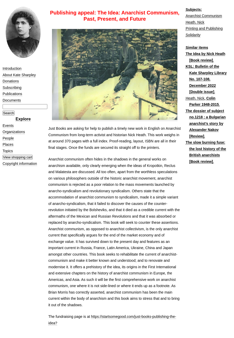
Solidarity (193, 35)
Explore (23, 119)
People (8, 138)
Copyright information (20, 164)
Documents (12, 100)
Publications (12, 94)
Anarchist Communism (204, 16)
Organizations (14, 132)
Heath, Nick (195, 22)
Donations (11, 81)
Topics (8, 151)
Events (8, 126)
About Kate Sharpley (19, 75)
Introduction (12, 68)
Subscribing (12, 88)
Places (8, 144)
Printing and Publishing (204, 28)
